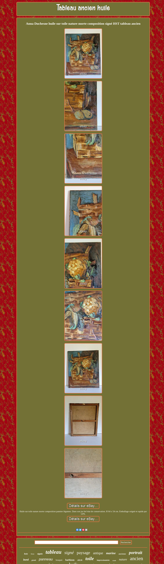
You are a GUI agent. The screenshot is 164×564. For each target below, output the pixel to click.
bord (26, 559)
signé (69, 552)
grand (34, 560)
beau (32, 554)
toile (89, 558)
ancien (136, 558)
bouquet (59, 560)
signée (40, 554)
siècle (79, 560)
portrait (135, 552)
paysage (83, 552)
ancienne (122, 554)
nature (123, 559)
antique (98, 553)
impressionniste (103, 560)
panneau (46, 559)
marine (111, 553)
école (114, 560)
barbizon (69, 560)
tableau (53, 552)
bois (26, 554)
